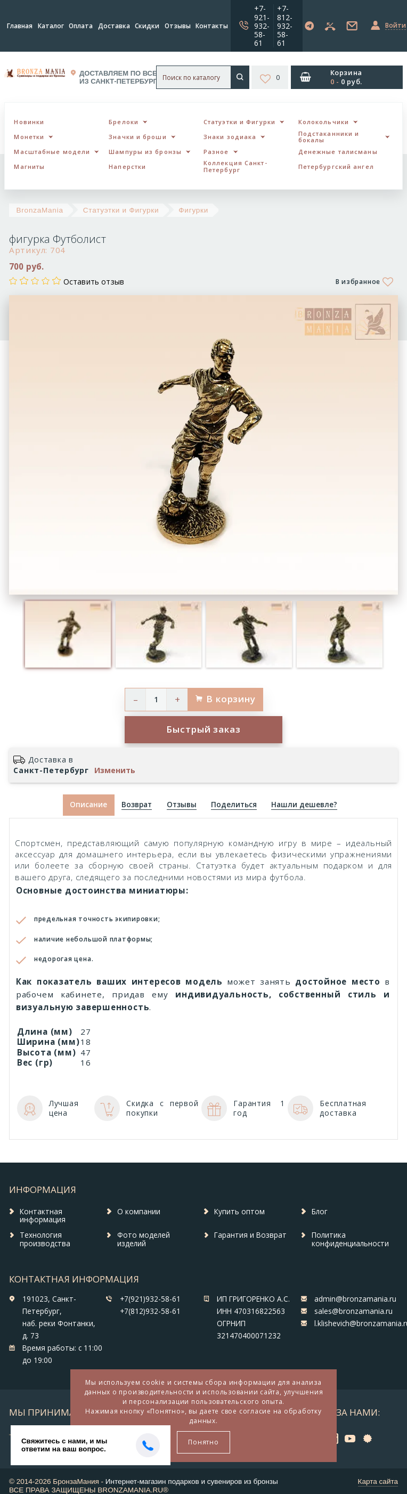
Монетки (29, 137)
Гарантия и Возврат (250, 1235)
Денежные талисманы (338, 152)
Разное (216, 152)
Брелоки (124, 122)
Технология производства (45, 1239)
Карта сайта (378, 1481)
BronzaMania (40, 210)
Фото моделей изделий (143, 1239)
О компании (138, 1211)
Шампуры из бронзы (145, 152)
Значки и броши (137, 137)
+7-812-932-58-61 (284, 25)
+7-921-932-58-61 (262, 25)
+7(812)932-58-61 (150, 1311)
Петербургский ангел (336, 166)
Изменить (114, 770)
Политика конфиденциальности (350, 1239)
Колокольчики (323, 122)
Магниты (29, 166)
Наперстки (127, 166)
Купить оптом (239, 1211)
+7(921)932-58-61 (150, 1299)
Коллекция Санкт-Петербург (235, 166)
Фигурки (193, 210)
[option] (67, 634)
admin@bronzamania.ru (355, 1299)
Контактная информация (43, 1216)
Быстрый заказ (203, 729)
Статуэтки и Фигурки (239, 122)
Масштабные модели (52, 152)
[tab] (137, 805)
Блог (320, 1211)
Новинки (29, 122)
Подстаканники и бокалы (329, 136)
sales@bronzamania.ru (353, 1311)
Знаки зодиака (230, 137)
